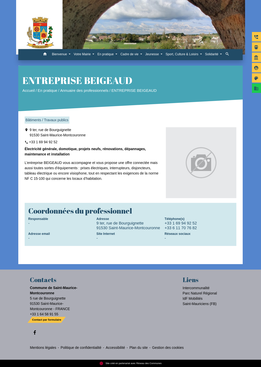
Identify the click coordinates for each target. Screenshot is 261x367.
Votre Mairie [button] (83, 54)
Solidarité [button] (212, 54)
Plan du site (138, 348)
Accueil (28, 91)
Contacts (43, 280)
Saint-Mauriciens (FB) (200, 304)
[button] (45, 54)
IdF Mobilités (193, 298)
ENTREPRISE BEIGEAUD (134, 91)
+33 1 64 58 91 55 (44, 314)
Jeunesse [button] (152, 54)
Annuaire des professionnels (84, 91)
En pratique (47, 91)
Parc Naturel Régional (200, 293)
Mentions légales (43, 348)
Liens (190, 280)
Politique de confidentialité (81, 348)
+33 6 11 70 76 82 (181, 228)
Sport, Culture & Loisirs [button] (182, 54)
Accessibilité (115, 348)
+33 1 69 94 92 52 (43, 142)
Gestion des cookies (168, 348)
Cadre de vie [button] (129, 54)
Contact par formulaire (46, 319)
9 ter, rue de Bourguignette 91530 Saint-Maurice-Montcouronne (58, 132)
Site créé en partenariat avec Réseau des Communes (131, 363)
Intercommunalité (196, 288)
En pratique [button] (106, 54)
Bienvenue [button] (60, 54)
